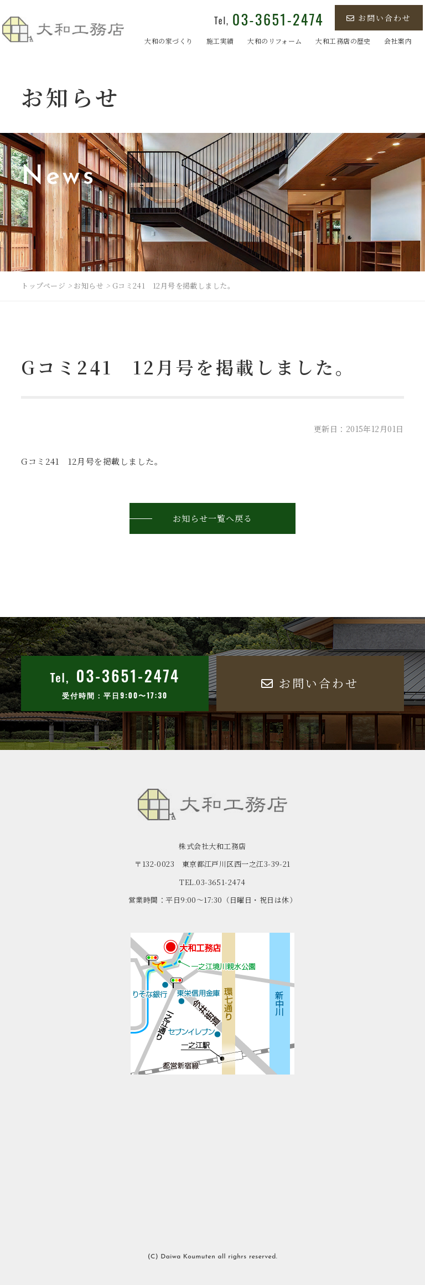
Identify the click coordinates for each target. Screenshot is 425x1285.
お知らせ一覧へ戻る (212, 518)
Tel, (269, 20)
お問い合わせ (378, 17)
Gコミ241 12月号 (57, 461)
